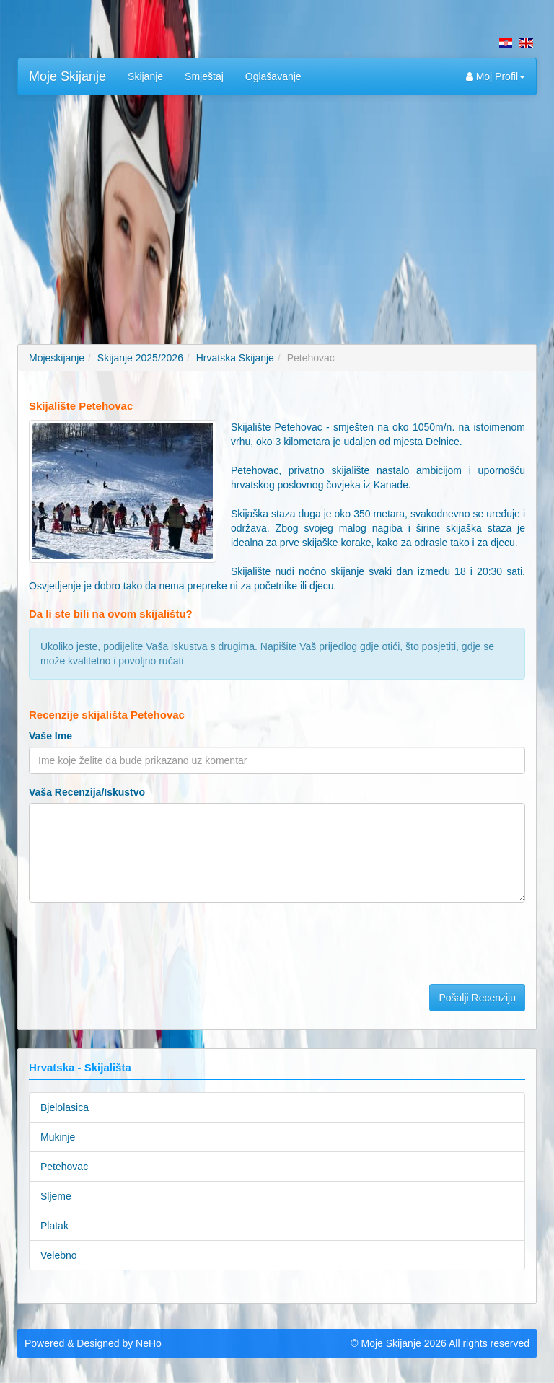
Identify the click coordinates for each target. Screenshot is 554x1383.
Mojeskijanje (56, 358)
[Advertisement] (277, 211)
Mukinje (57, 1137)
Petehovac (64, 1166)
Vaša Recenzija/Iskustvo (87, 792)
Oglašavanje (273, 76)
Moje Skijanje (67, 76)
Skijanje (145, 76)
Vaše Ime (50, 736)
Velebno (58, 1255)
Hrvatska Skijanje (235, 358)
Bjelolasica (64, 1107)
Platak (54, 1225)
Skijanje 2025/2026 (140, 358)
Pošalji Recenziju (477, 998)
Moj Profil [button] (495, 76)
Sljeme (55, 1196)
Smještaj (204, 76)
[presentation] (138, 941)
